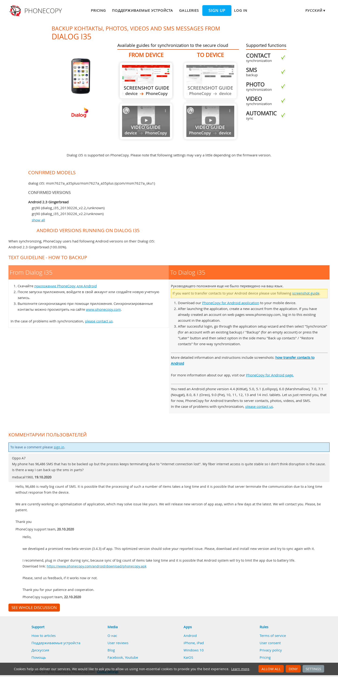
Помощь (38, 657)
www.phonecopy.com (103, 309)
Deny (293, 668)
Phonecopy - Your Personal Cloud (36, 11)
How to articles (43, 635)
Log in (240, 10)
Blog (111, 650)
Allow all (271, 668)
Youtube (131, 657)
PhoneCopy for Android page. (270, 375)
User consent (270, 642)
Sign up (216, 10)
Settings (313, 668)
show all (38, 220)
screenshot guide (305, 293)
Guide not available (146, 121)
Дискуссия (40, 650)
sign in (59, 447)
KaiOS (188, 657)
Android (190, 635)
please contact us (99, 321)
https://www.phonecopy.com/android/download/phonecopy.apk (96, 566)
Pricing (98, 10)
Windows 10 (194, 650)
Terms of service (273, 635)
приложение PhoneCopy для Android (65, 286)
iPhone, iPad (194, 642)
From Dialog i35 (146, 80)
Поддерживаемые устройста (142, 10)
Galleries (189, 10)
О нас (112, 635)
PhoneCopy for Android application (230, 302)
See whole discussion (34, 607)
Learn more (240, 669)
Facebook (115, 657)
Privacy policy (271, 650)
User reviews (118, 642)
